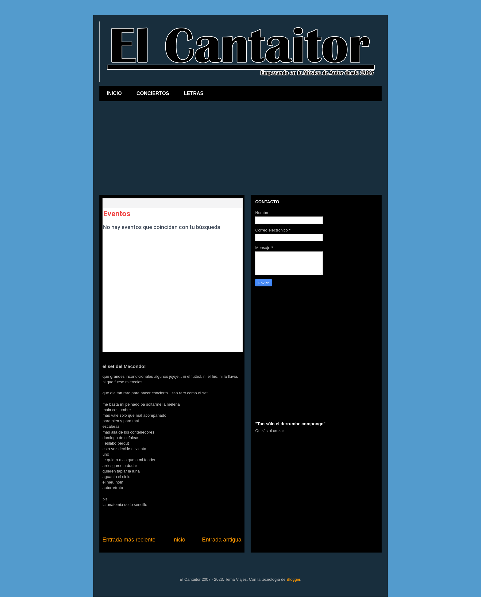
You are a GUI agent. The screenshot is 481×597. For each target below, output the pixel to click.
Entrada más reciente (129, 540)
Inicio (178, 540)
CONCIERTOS (153, 93)
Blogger (293, 579)
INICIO (114, 93)
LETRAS (193, 93)
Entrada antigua (221, 540)
